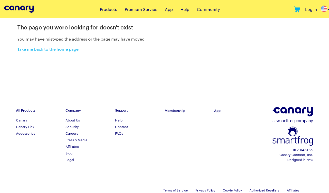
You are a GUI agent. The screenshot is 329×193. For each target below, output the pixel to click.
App (169, 9)
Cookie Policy (232, 190)
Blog (69, 153)
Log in (311, 9)
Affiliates (72, 146)
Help (184, 9)
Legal (70, 159)
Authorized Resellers (264, 190)
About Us (73, 120)
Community (208, 9)
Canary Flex (25, 126)
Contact (121, 126)
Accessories (25, 133)
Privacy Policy (205, 190)
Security (72, 126)
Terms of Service (175, 190)
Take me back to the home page (48, 49)
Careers (72, 133)
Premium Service (141, 9)
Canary (21, 120)
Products (108, 9)
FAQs (119, 133)
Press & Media (76, 139)
